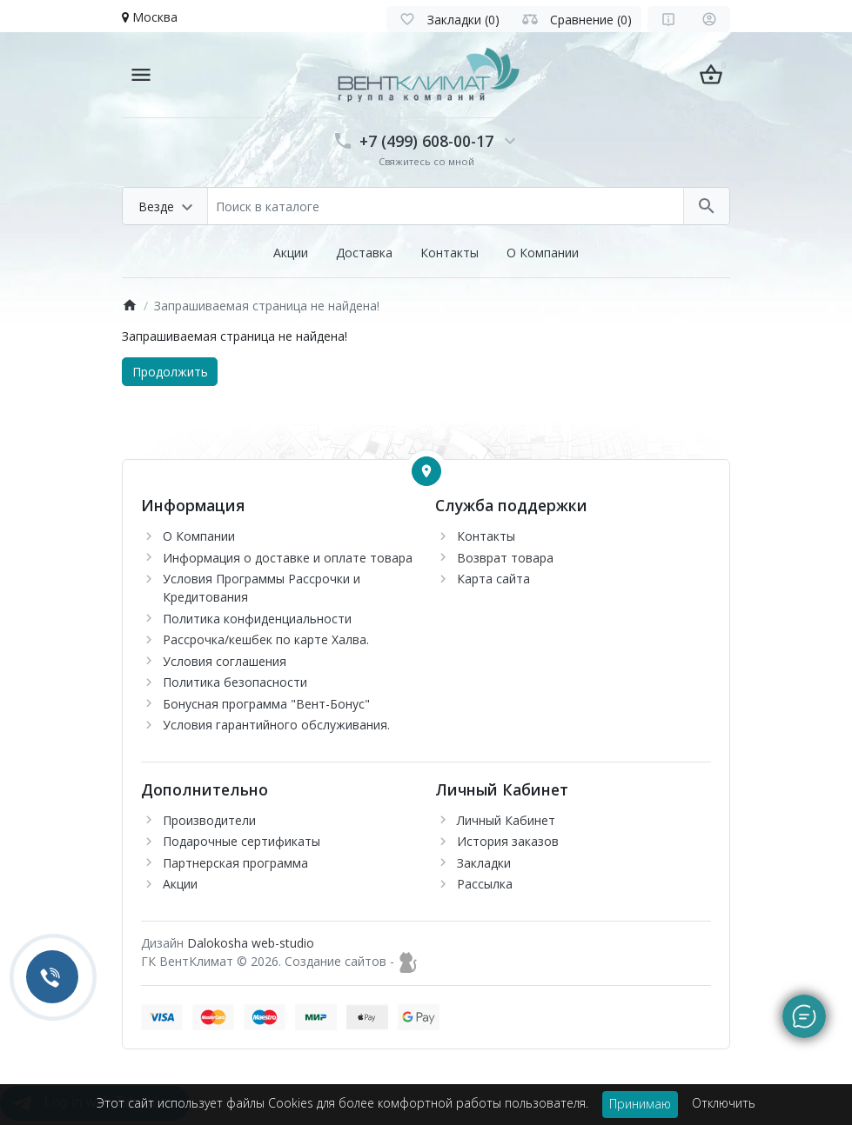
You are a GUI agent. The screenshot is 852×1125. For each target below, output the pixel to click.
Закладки (484, 863)
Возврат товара (505, 557)
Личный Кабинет (506, 820)
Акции (290, 252)
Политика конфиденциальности (257, 618)
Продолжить (170, 371)
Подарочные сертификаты (241, 841)
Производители (209, 820)
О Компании (543, 252)
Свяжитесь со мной (426, 161)
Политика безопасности (235, 682)
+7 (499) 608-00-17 (426, 140)
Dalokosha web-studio (250, 943)
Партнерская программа (235, 863)
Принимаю (640, 1103)
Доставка (364, 252)
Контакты (449, 252)
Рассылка (485, 883)
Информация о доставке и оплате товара (288, 557)
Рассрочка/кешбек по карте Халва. (266, 639)
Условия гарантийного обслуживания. (276, 724)
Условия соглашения (224, 661)
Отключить (723, 1103)
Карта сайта (493, 578)
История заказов (508, 841)
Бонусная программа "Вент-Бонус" (266, 704)
